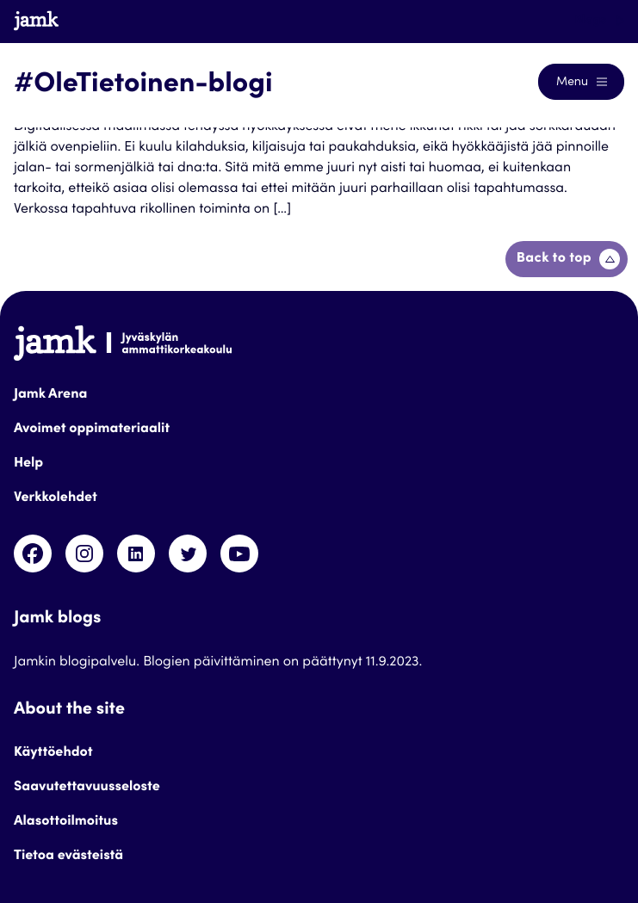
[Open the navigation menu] (581, 82)
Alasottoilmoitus (66, 822)
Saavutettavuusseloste (87, 788)
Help (28, 464)
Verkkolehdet (55, 498)
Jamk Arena (50, 395)
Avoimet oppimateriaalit (92, 429)
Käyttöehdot (53, 753)
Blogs (599, 20)
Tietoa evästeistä (68, 856)
